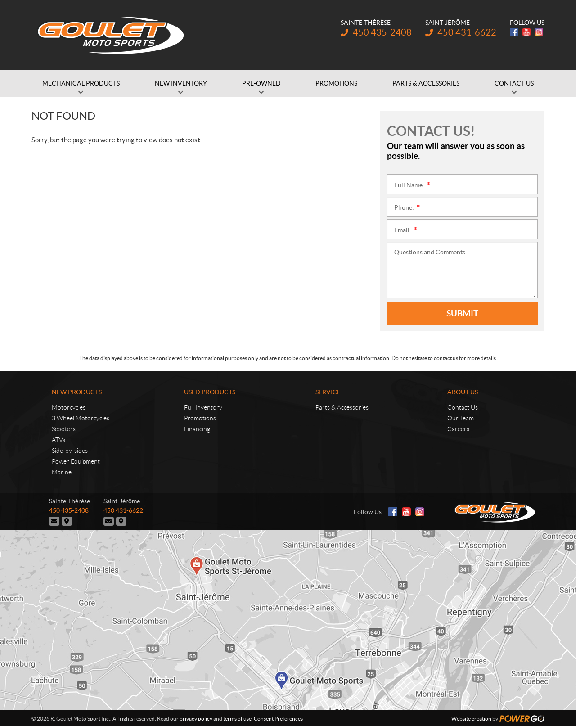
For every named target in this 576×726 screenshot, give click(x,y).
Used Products (209, 392)
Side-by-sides (70, 450)
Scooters (64, 429)
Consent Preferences (278, 718)
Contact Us (462, 407)
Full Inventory (203, 407)
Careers (458, 429)
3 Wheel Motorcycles (80, 418)
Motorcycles (69, 407)
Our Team (460, 418)
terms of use (237, 718)
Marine (62, 472)
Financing (197, 429)
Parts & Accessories (342, 407)
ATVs (58, 439)
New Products (77, 392)
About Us (462, 392)
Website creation (471, 718)
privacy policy (196, 718)
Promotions (200, 418)
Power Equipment (76, 461)
